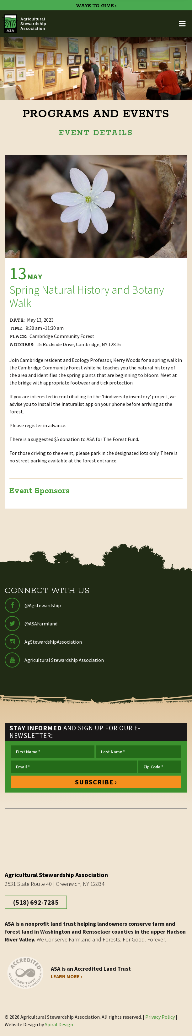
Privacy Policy (160, 1017)
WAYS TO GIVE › (96, 6)
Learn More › (66, 976)
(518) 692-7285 (36, 902)
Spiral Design (59, 1024)
